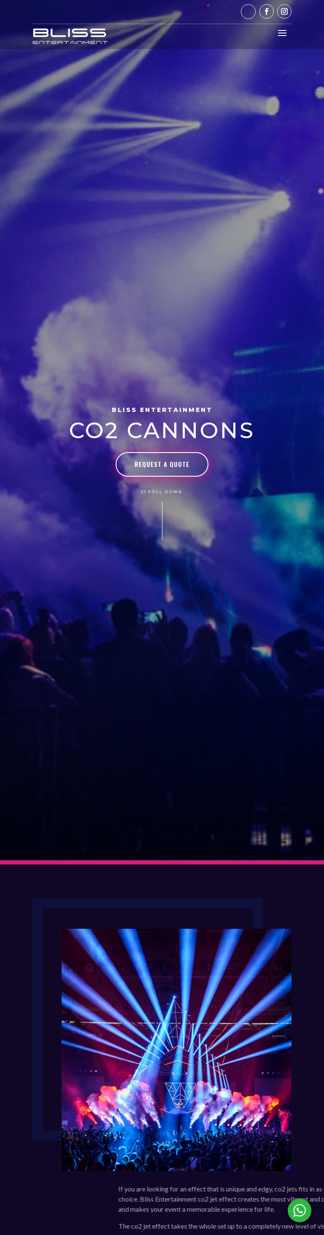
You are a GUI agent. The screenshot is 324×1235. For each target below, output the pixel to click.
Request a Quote (162, 464)
